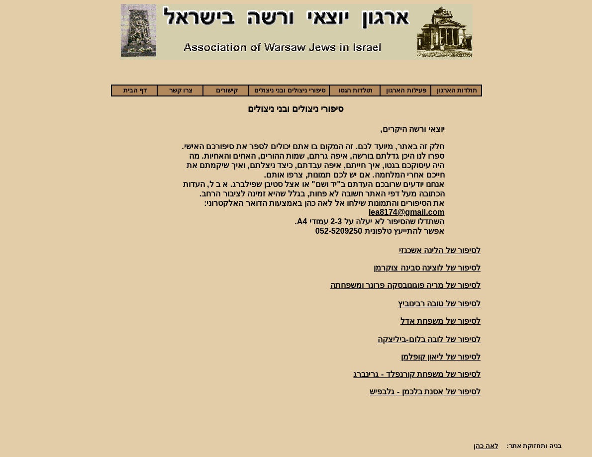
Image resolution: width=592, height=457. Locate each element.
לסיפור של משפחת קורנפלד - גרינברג (417, 374)
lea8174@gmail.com (407, 212)
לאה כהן (486, 446)
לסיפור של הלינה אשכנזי (440, 250)
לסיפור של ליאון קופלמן (441, 357)
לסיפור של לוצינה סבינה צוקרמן (427, 268)
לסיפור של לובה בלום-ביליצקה (429, 339)
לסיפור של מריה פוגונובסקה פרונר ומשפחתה (405, 285)
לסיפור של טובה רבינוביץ (439, 303)
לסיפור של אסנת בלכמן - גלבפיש (425, 391)
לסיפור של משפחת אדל (440, 321)
